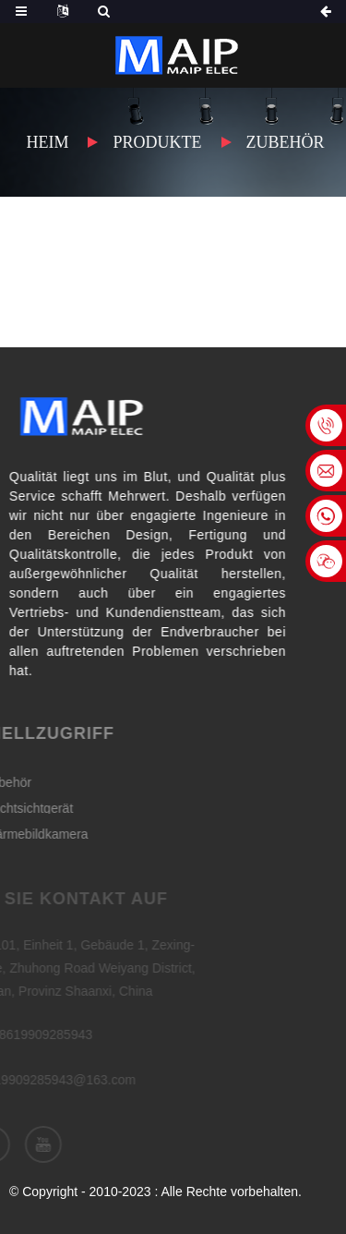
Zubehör (285, 142)
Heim (47, 142)
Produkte (157, 142)
